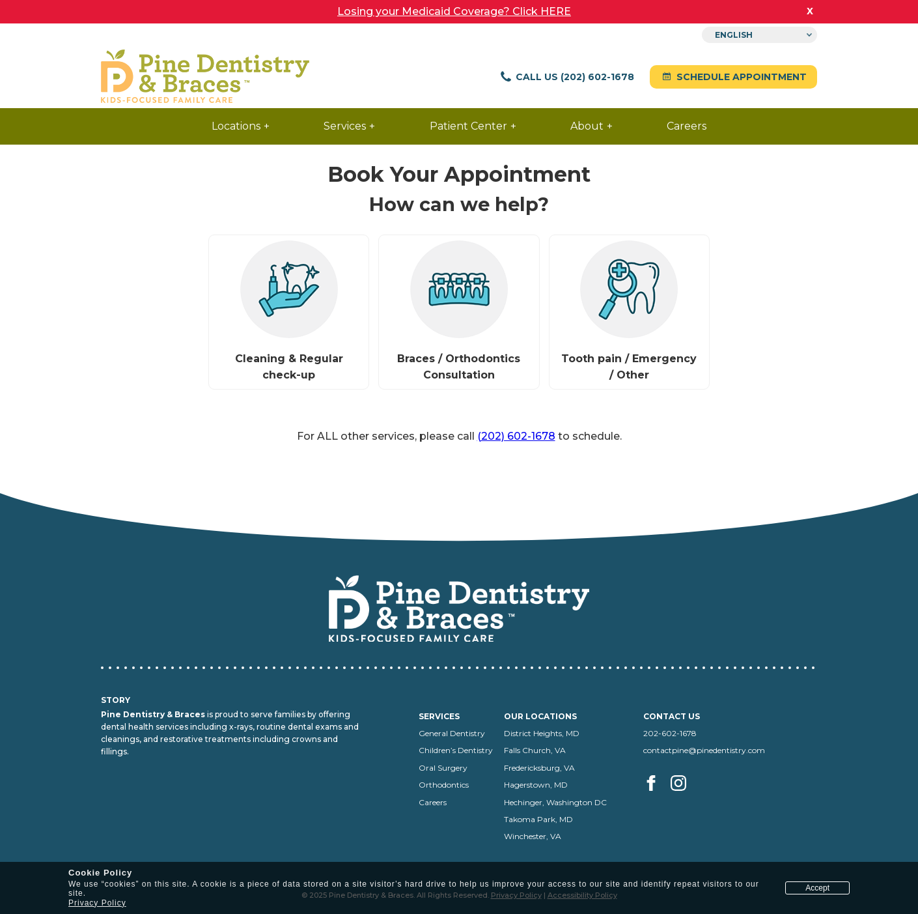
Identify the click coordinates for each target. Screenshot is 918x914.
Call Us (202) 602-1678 (566, 76)
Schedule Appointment (733, 76)
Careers (433, 802)
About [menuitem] (587, 126)
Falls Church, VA (535, 750)
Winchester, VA (532, 836)
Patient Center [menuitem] (468, 126)
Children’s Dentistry (456, 750)
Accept (817, 888)
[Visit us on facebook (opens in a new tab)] (656, 798)
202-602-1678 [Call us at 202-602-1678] (670, 733)
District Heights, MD (541, 733)
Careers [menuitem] (686, 126)
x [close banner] (810, 10)
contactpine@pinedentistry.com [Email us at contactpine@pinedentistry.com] (704, 750)
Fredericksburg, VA (539, 768)
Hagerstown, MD (536, 785)
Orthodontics (444, 785)
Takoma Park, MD (538, 819)
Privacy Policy (97, 902)
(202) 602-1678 (516, 436)
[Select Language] (759, 35)
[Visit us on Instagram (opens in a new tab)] (679, 798)
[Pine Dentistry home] (205, 77)
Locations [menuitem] (236, 126)
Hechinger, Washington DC (555, 802)
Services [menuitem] (345, 126)
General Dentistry (452, 733)
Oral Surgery (443, 768)
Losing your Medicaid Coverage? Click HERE (454, 11)
